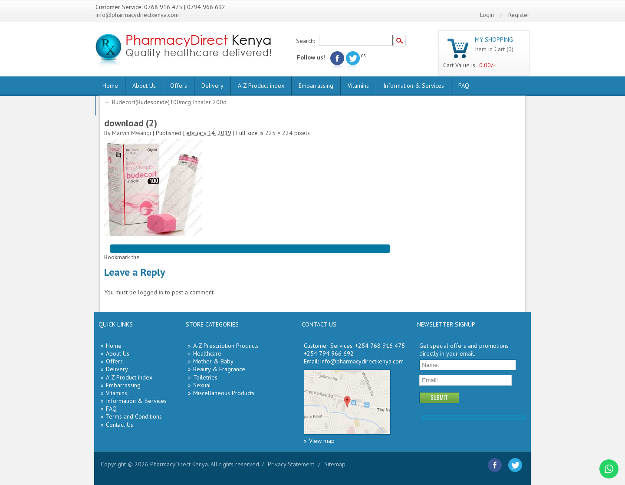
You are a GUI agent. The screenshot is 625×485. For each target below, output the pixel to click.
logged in (150, 292)
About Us (144, 85)
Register (519, 15)
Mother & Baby (213, 361)
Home (110, 85)
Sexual (202, 385)
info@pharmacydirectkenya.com (137, 15)
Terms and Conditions (134, 416)
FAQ (463, 85)
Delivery (212, 85)
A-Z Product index (261, 85)
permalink (159, 257)
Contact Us (119, 425)
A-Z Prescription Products (226, 346)
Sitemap (334, 464)
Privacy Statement (291, 464)
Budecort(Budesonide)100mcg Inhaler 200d (165, 102)
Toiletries (205, 377)
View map (322, 441)
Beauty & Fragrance (219, 369)
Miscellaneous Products (223, 393)
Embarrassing (316, 85)
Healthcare (207, 353)
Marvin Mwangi (131, 133)
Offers (178, 85)
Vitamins (358, 85)
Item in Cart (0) (494, 49)
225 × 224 (279, 133)
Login (487, 15)
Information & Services (413, 85)
